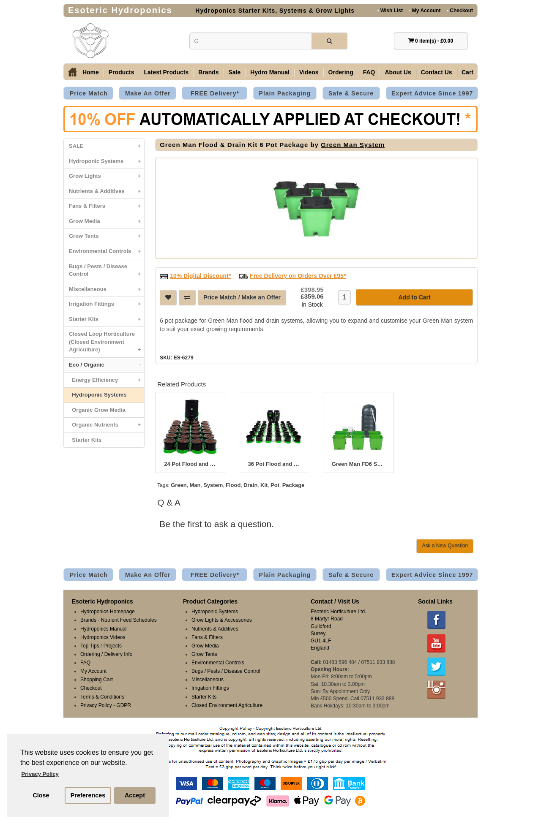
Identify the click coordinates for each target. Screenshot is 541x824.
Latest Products (166, 72)
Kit (264, 484)
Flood (233, 484)
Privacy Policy (96, 704)
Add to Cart (414, 296)
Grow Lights (106, 176)
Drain (250, 484)
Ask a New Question (445, 545)
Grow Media (106, 221)
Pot (274, 484)
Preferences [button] (88, 795)
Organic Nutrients (106, 425)
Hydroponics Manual (103, 628)
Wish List (390, 10)
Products (121, 72)
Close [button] (41, 795)
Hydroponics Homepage (107, 611)
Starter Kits (106, 319)
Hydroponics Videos (103, 636)
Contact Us (436, 72)
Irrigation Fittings (106, 304)
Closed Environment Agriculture (226, 704)
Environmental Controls (106, 251)
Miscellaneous (106, 289)
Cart (467, 72)
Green (179, 484)
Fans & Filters (106, 206)
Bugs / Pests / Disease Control (106, 272)
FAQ (369, 72)
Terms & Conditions (102, 696)
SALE (106, 146)
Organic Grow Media (97, 410)
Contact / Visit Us (335, 600)
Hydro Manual (270, 72)
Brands (208, 72)
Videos (309, 72)
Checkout (460, 10)
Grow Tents (106, 236)
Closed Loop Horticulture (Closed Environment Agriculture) (106, 344)
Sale (235, 72)
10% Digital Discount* (200, 275)
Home (90, 72)
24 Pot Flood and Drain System (190, 463)
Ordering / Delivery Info (106, 653)
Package (293, 484)
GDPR (123, 704)
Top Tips (89, 645)
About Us (398, 72)
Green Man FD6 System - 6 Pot (358, 463)
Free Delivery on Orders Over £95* (298, 275)
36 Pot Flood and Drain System (274, 463)
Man (194, 484)
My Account (424, 10)
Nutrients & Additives (106, 191)
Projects (113, 645)
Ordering (340, 72)
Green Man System (353, 144)
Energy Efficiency (106, 380)
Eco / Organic (106, 365)
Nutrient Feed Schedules (129, 619)
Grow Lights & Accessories (221, 619)
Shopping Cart (96, 679)
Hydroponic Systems (106, 161)
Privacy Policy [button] (40, 774)
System (213, 484)
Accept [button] (135, 795)
